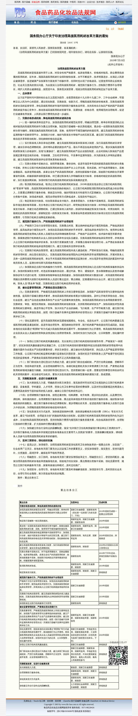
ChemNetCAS (95, 701)
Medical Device (108, 701)
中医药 (73, 2)
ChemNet (67, 701)
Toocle (36, 701)
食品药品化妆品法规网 (53, 707)
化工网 (42, 701)
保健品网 (85, 701)
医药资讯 (55, 2)
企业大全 (91, 2)
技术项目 (101, 2)
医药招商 (45, 2)
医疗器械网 (76, 701)
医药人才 (110, 2)
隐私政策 (78, 711)
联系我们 (87, 711)
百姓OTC (81, 2)
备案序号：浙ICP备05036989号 (60, 711)
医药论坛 (120, 2)
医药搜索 (64, 2)
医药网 (17, 2)
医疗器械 (26, 2)
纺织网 (50, 701)
